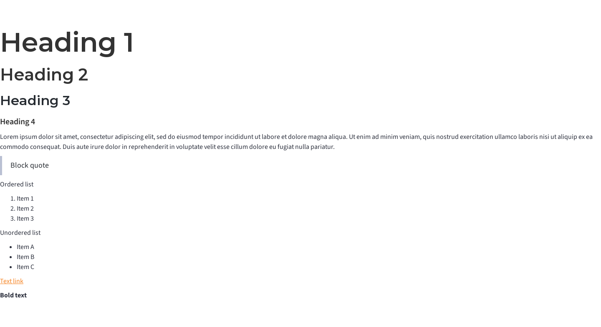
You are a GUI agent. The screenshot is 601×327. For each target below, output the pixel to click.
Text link (11, 281)
